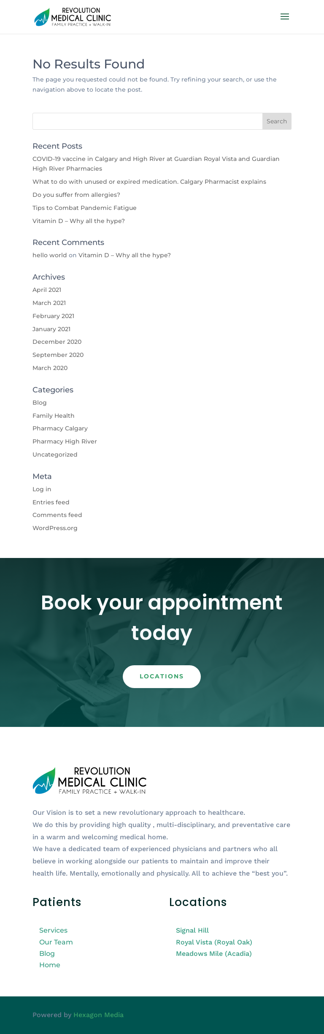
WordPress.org (55, 528)
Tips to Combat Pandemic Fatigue (84, 208)
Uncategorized (55, 454)
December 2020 (56, 342)
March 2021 (49, 303)
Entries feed (51, 502)
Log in (41, 489)
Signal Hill (192, 930)
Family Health (53, 415)
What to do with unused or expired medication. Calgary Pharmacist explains (149, 181)
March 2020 (50, 368)
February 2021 (53, 316)
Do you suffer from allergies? (76, 195)
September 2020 (58, 355)
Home (49, 965)
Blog (39, 402)
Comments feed (57, 515)
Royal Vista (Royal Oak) (214, 942)
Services (53, 930)
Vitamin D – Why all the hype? (78, 221)
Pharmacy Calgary (60, 428)
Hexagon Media (98, 1015)
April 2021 (46, 290)
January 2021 (51, 329)
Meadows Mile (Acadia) (214, 954)
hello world (49, 255)
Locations (162, 676)
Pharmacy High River (64, 441)
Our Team (56, 942)
